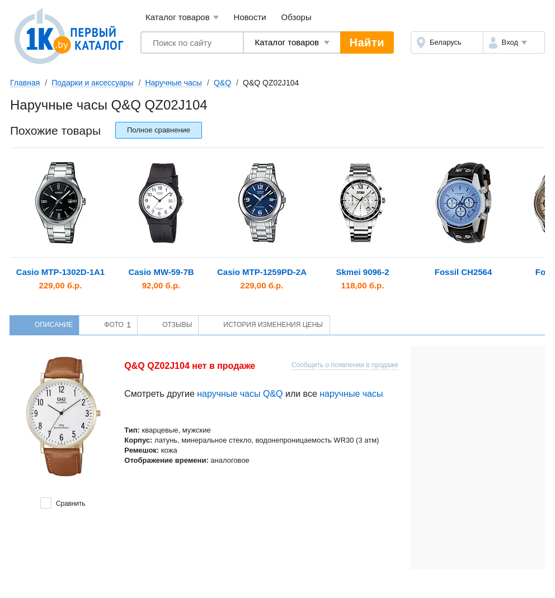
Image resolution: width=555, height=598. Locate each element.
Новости (250, 17)
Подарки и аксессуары (92, 82)
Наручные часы (173, 82)
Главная (25, 82)
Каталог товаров (182, 17)
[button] (513, 42)
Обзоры (296, 17)
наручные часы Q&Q (240, 393)
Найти (367, 42)
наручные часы (351, 393)
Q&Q (222, 82)
